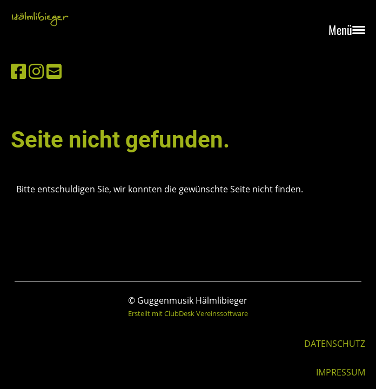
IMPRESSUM (340, 372)
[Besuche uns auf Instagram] (36, 71)
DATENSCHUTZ (334, 344)
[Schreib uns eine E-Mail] (54, 71)
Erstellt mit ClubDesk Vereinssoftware (188, 313)
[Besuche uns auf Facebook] (18, 71)
